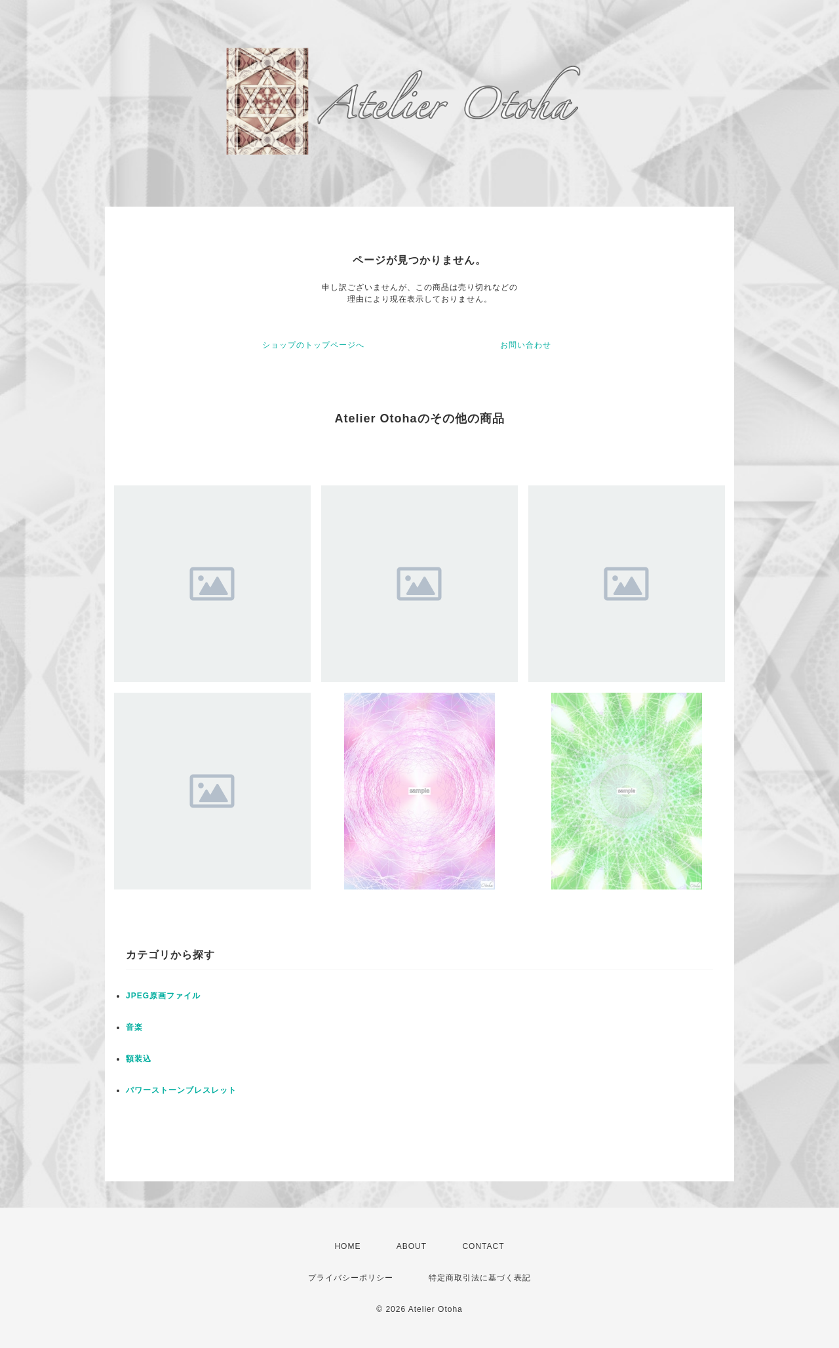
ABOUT (412, 1246)
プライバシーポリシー (350, 1277)
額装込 (138, 1058)
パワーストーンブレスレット (181, 1090)
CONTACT (483, 1246)
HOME (347, 1246)
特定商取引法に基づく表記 (480, 1277)
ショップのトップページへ (313, 345)
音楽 (134, 1027)
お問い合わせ (525, 345)
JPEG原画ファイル (163, 995)
